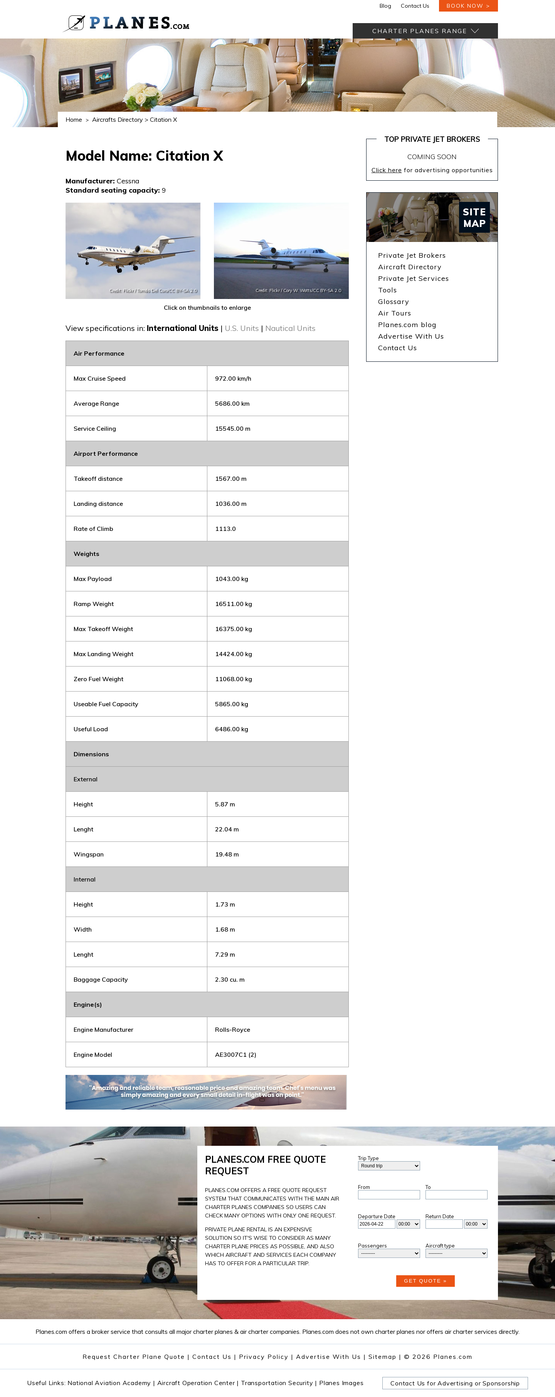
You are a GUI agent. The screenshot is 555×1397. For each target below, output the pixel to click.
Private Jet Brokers (412, 255)
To (428, 1187)
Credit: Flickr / (123, 290)
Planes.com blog (407, 324)
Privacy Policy (264, 1356)
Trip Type (368, 1158)
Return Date (440, 1216)
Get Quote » (425, 1281)
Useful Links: (47, 1383)
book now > (468, 5)
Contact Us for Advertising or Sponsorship (455, 1383)
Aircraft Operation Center (198, 1383)
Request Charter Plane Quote (133, 1356)
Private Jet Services (413, 278)
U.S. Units (242, 328)
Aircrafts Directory (117, 119)
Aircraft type (440, 1246)
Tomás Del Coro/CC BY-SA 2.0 (167, 290)
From (364, 1187)
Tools (387, 289)
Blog (385, 5)
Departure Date (376, 1216)
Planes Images (341, 1383)
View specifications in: (105, 328)
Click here (387, 170)
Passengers (372, 1246)
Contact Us (415, 5)
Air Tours (394, 313)
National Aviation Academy (111, 1383)
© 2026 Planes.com (438, 1356)
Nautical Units (290, 328)
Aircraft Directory (410, 266)
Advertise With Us (411, 336)
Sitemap (385, 1356)
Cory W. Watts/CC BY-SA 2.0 (312, 290)
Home (74, 119)
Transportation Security (279, 1383)
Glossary (393, 301)
